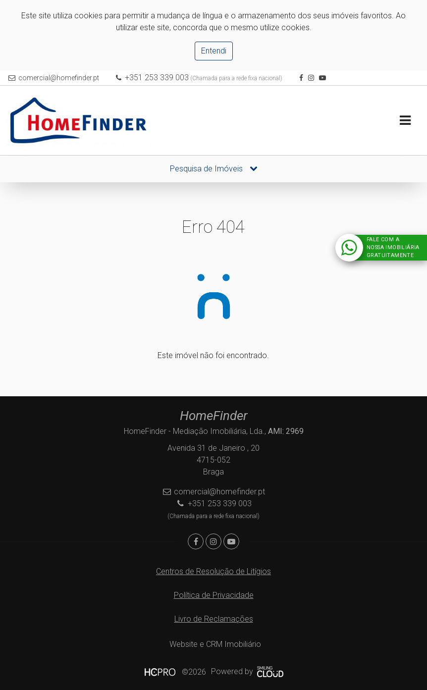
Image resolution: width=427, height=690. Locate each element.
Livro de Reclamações (213, 619)
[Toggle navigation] (405, 120)
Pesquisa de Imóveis (214, 168)
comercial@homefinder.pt (58, 78)
